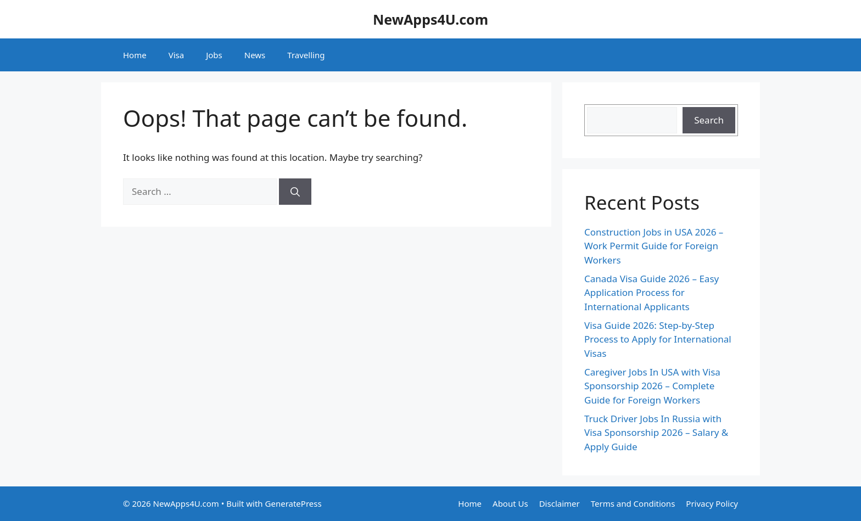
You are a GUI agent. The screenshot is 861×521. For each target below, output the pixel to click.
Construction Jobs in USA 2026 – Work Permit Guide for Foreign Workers (653, 246)
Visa (176, 54)
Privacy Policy (712, 503)
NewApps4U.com (430, 19)
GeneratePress (293, 503)
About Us (510, 503)
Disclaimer (559, 503)
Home (135, 54)
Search (709, 120)
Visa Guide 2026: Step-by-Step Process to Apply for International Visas (657, 339)
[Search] (295, 191)
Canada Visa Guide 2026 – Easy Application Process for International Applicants (651, 292)
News (255, 54)
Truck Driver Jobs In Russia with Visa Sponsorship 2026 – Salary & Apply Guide (656, 432)
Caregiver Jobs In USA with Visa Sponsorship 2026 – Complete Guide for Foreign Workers (652, 386)
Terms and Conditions (633, 503)
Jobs (214, 54)
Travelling (306, 54)
